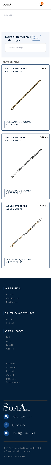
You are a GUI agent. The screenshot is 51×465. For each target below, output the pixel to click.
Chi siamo (10, 294)
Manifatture (12, 302)
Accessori (11, 367)
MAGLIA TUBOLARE (15, 68)
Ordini (9, 319)
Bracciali (10, 371)
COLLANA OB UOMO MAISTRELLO (18, 192)
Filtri (36, 37)
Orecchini (10, 363)
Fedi (8, 337)
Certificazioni (12, 298)
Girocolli (10, 348)
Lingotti (9, 345)
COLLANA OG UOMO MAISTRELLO (18, 123)
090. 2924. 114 (22, 416)
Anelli (8, 341)
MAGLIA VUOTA (13, 71)
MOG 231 (11, 379)
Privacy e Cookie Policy (14, 456)
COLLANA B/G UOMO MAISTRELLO (19, 261)
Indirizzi (10, 323)
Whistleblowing (13, 382)
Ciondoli (10, 375)
